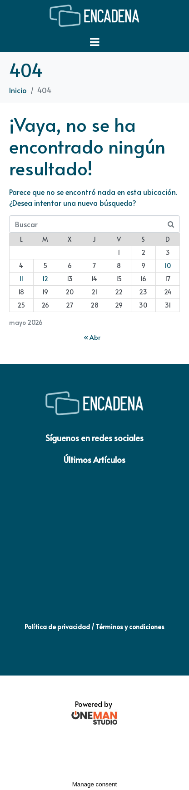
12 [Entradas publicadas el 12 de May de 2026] (45, 278)
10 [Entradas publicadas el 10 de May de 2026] (167, 265)
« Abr (92, 337)
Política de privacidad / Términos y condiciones (94, 626)
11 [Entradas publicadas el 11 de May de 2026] (21, 278)
